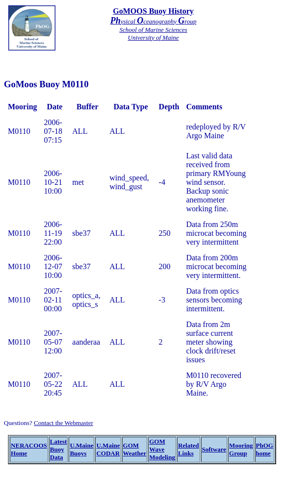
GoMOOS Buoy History (153, 11)
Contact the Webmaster (63, 423)
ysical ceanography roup (153, 21)
